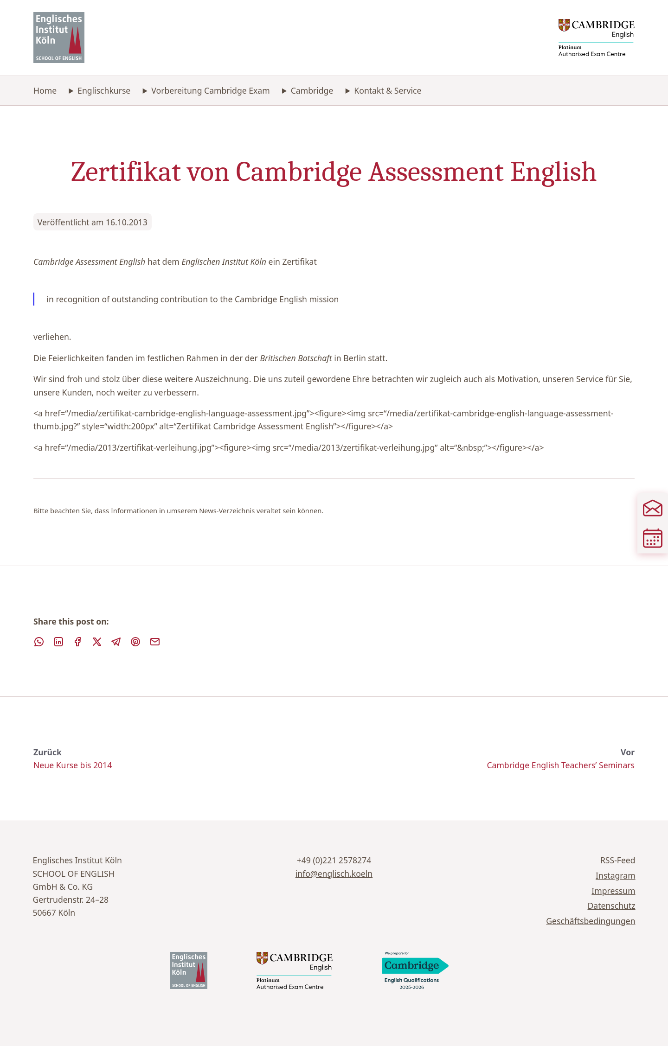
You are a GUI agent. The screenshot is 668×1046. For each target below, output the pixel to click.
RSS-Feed (618, 860)
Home (45, 90)
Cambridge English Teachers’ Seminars (561, 765)
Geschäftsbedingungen (590, 920)
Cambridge (312, 90)
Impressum (613, 890)
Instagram (616, 875)
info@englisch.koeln (334, 873)
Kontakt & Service (387, 90)
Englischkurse (103, 90)
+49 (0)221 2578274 (334, 860)
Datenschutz (612, 905)
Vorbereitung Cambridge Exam (210, 90)
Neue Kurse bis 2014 (72, 765)
